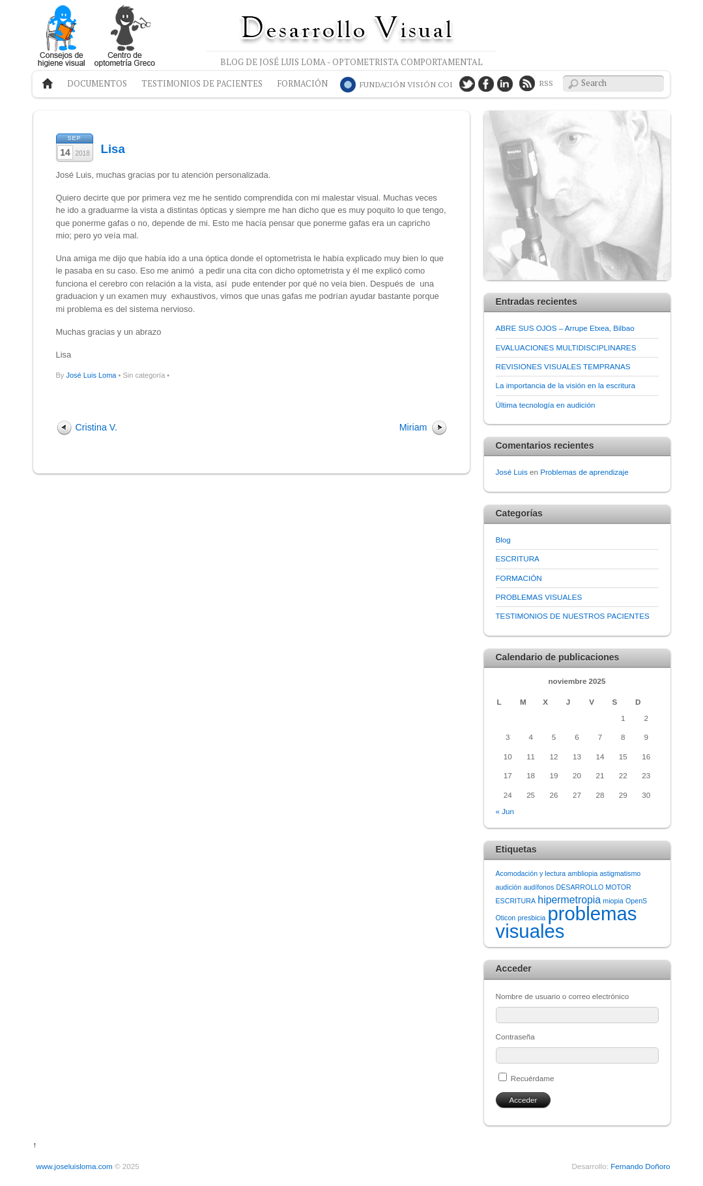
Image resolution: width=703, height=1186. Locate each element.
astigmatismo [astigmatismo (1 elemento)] (619, 873)
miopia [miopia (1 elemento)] (613, 901)
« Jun (505, 811)
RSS (546, 83)
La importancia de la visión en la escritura (565, 385)
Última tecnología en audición (545, 405)
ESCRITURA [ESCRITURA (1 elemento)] (516, 901)
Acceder (523, 1099)
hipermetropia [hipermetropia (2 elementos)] (569, 899)
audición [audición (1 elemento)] (509, 887)
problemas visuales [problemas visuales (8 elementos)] (566, 922)
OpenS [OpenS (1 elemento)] (636, 901)
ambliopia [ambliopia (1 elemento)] (583, 873)
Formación (302, 83)
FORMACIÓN (519, 578)
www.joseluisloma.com (74, 1166)
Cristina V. (96, 427)
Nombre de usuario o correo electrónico (562, 996)
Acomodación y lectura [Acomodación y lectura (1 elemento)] (531, 873)
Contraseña (515, 1036)
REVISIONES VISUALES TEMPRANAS (563, 366)
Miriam (413, 427)
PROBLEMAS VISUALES (539, 597)
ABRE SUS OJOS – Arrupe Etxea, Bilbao (565, 328)
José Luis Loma (91, 375)
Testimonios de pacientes (202, 83)
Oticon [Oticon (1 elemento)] (506, 918)
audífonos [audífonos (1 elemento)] (538, 887)
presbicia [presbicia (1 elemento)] (532, 918)
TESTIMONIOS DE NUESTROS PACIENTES (573, 616)
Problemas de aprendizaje (584, 472)
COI (406, 84)
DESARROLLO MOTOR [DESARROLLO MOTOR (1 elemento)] (593, 887)
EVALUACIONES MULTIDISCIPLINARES (566, 347)
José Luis (512, 472)
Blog (503, 539)
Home (45, 84)
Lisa (113, 149)
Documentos (97, 83)
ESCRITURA (517, 558)
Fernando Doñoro (640, 1166)
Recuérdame (532, 1078)
